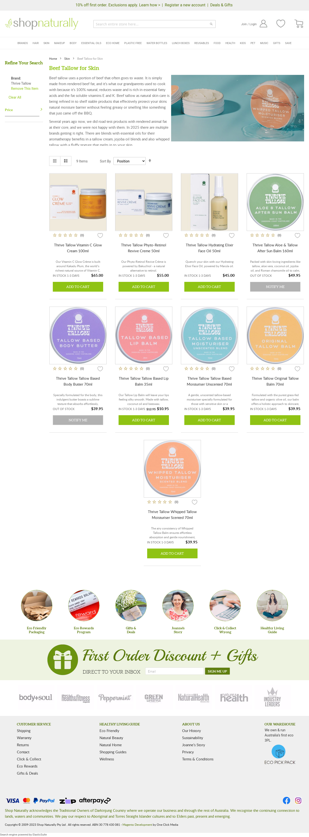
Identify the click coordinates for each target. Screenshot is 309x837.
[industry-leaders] (272, 697)
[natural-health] (194, 697)
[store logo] (41, 24)
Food (217, 43)
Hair (36, 43)
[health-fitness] (75, 697)
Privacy (188, 751)
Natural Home (110, 744)
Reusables (201, 43)
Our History (191, 730)
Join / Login (249, 24)
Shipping (24, 730)
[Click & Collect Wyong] (225, 605)
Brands (22, 43)
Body (73, 43)
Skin (46, 43)
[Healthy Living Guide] (272, 605)
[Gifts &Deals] (131, 605)
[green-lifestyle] (154, 697)
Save (288, 43)
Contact (23, 751)
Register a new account (185, 5)
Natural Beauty (111, 737)
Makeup (59, 43)
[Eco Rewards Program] (83, 605)
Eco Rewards (27, 766)
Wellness (106, 759)
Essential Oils (91, 43)
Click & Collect (29, 759)
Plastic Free (133, 43)
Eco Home (113, 43)
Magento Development (137, 824)
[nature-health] (233, 697)
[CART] (299, 24)
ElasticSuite (40, 834)
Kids (243, 43)
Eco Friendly (109, 730)
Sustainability (192, 737)
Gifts (276, 43)
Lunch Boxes (180, 43)
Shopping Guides (112, 751)
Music (264, 43)
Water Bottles (156, 43)
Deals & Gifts (221, 5)
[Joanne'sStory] (178, 605)
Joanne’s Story (193, 744)
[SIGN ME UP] (217, 671)
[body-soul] (36, 697)
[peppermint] (115, 697)
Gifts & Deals (27, 773)
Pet (253, 43)
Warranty (24, 737)
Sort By (105, 161)
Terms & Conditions (197, 759)
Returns (23, 744)
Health (230, 43)
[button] (100, 235)
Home (53, 58)
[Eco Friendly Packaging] (36, 605)
